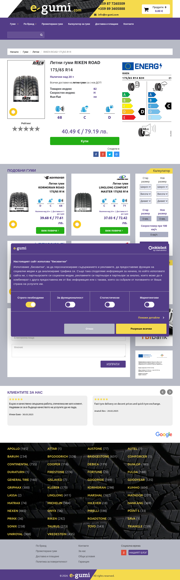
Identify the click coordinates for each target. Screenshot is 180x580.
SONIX (12, 526)
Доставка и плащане (106, 23)
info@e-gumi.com (108, 14)
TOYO (92, 526)
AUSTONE (95, 448)
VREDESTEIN (56, 534)
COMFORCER (137, 456)
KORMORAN (97, 487)
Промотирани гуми (52, 23)
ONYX (51, 511)
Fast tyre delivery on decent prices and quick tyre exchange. (132, 404)
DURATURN (15, 472)
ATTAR (52, 448)
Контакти (129, 23)
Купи (84, 141)
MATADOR (135, 495)
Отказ (89, 328)
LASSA (12, 495)
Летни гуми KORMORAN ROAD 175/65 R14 (51, 187)
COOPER (53, 464)
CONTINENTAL (18, 464)
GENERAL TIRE (18, 479)
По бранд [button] (30, 23)
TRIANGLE (135, 526)
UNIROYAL (15, 534)
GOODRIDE (96, 479)
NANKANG (135, 503)
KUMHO (134, 487)
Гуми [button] (14, 23)
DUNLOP (134, 464)
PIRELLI (93, 511)
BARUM (13, 456)
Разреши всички (141, 328)
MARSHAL (95, 495)
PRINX (12, 518)
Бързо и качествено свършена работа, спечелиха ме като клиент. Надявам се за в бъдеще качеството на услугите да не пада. (47, 406)
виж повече (50, 230)
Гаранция (83, 561)
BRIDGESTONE (98, 456)
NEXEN (12, 511)
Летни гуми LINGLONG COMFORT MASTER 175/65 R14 (113, 187)
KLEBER (53, 487)
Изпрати (113, 364)
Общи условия (86, 556)
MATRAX (13, 503)
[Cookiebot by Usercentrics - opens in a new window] (151, 248)
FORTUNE (95, 472)
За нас (82, 550)
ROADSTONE (97, 518)
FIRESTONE (55, 472)
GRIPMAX (14, 487)
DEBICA (93, 464)
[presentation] (38, 367)
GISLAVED (54, 479)
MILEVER (94, 503)
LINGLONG (55, 495)
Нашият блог (138, 552)
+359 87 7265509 (111, 3)
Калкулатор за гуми (79, 23)
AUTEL (132, 448)
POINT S (133, 511)
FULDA (133, 472)
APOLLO (13, 448)
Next (170, 392)
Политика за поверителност (51, 561)
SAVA (131, 518)
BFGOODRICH (57, 456)
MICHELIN (54, 503)
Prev (163, 392)
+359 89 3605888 (111, 8)
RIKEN (52, 518)
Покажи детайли (149, 317)
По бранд (41, 545)
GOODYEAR (136, 479)
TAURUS (53, 526)
